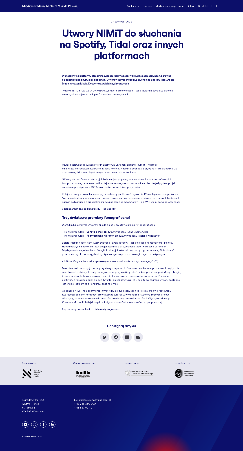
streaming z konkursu (88, 284)
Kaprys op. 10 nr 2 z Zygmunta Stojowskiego (98, 90)
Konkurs (132, 6)
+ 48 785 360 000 (85, 404)
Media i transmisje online (169, 6)
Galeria (191, 6)
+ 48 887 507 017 (84, 408)
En (217, 6)
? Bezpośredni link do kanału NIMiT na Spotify (88, 209)
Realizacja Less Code (32, 437)
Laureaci (147, 6)
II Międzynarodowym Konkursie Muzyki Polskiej (92, 168)
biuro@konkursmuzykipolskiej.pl (92, 400)
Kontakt (203, 6)
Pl (212, 6)
